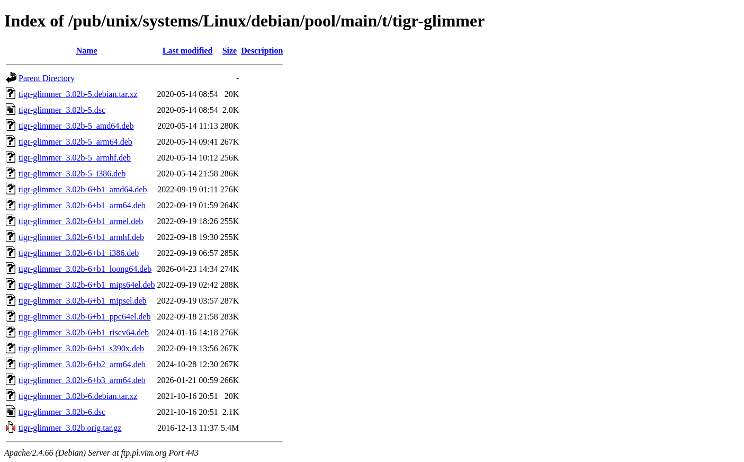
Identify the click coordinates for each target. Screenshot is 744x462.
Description (262, 50)
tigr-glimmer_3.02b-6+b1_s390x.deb (81, 348)
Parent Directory (47, 78)
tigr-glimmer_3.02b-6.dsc (62, 411)
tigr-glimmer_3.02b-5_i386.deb (72, 173)
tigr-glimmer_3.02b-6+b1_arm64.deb (82, 205)
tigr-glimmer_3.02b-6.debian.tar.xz (78, 396)
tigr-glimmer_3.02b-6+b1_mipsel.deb (83, 300)
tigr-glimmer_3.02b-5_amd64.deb (76, 125)
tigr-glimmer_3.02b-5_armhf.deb (75, 157)
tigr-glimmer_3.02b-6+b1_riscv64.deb (84, 332)
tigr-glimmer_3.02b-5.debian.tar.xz (78, 94)
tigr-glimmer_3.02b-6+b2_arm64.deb (82, 364)
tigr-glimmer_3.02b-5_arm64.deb (75, 141)
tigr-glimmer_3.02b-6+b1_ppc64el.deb (85, 316)
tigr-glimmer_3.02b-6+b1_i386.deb (79, 252)
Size (229, 50)
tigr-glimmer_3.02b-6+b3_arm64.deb (82, 380)
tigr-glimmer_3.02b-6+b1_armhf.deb (81, 237)
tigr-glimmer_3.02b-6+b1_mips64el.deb (87, 284)
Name (86, 50)
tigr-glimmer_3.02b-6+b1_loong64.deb (85, 268)
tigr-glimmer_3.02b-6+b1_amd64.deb (83, 189)
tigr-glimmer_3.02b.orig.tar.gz (70, 427)
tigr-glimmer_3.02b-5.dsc (62, 109)
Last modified (188, 50)
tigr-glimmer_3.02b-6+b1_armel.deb (81, 221)
